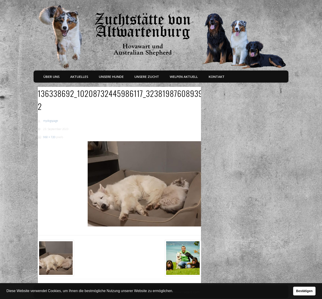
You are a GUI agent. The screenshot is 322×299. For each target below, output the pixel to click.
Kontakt (217, 76)
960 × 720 (49, 137)
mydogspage (50, 121)
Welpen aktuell (184, 76)
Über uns (51, 76)
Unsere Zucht (146, 76)
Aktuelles (79, 76)
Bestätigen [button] (304, 291)
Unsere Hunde (111, 76)
